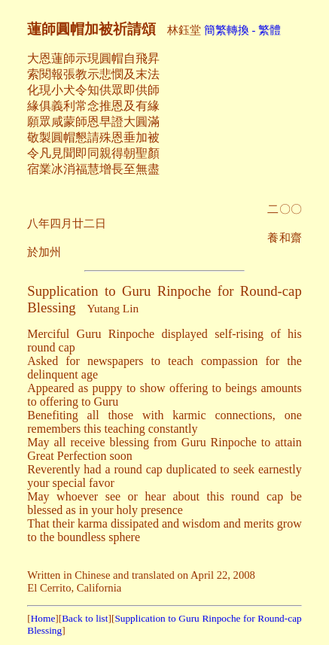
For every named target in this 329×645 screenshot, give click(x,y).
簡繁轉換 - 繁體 (242, 30)
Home (43, 618)
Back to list (85, 618)
